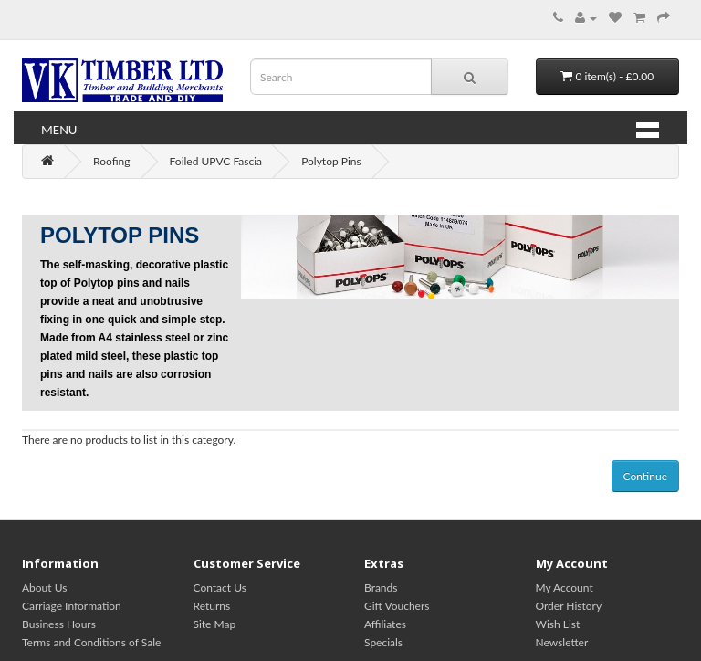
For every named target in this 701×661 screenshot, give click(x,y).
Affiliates (385, 624)
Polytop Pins (331, 161)
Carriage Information (71, 606)
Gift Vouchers (396, 606)
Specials (383, 642)
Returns (212, 606)
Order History (569, 606)
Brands (380, 587)
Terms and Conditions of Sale (91, 642)
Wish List (558, 624)
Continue (645, 476)
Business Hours (59, 624)
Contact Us (220, 587)
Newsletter (562, 642)
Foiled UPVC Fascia (216, 161)
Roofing (111, 161)
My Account (564, 587)
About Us (44, 587)
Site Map (215, 624)
